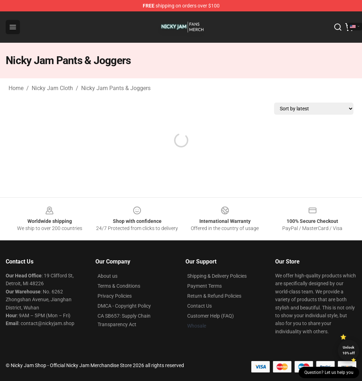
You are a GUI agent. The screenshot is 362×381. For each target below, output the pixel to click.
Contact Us (199, 306)
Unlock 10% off (348, 350)
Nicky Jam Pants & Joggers (116, 88)
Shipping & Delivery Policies (217, 276)
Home (16, 88)
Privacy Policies (115, 296)
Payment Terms (204, 286)
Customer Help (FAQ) (210, 316)
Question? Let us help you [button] (328, 372)
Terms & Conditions (119, 286)
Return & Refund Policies (214, 296)
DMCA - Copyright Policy (124, 306)
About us (107, 276)
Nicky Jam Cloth (52, 88)
